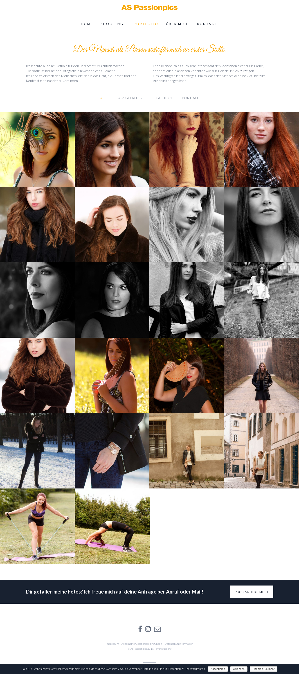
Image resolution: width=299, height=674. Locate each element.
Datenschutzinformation (178, 643)
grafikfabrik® (163, 648)
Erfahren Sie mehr (263, 669)
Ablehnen (239, 669)
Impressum (112, 643)
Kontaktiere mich (252, 591)
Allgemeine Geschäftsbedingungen (141, 643)
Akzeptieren (218, 669)
